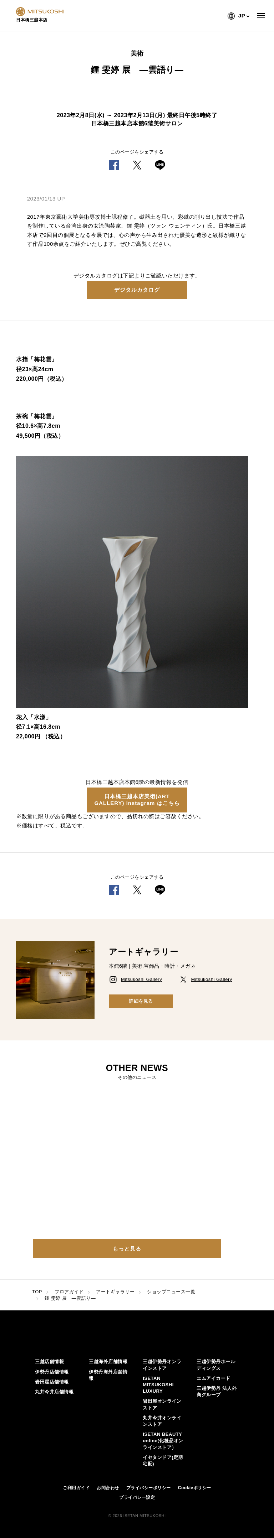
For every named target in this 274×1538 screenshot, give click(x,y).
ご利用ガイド (76, 1487)
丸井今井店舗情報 (54, 1391)
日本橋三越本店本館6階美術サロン (137, 123)
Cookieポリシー (194, 1487)
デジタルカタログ (137, 290)
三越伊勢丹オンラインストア (162, 1365)
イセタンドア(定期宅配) (163, 1460)
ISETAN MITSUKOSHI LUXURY (158, 1385)
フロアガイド (69, 1291)
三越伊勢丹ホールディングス (216, 1365)
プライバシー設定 (137, 1497)
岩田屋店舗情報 (52, 1381)
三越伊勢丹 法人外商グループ (217, 1391)
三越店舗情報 (49, 1361)
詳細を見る (141, 1001)
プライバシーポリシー (148, 1487)
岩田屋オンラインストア (162, 1404)
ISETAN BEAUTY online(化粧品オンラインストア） (163, 1441)
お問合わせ (108, 1487)
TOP (37, 1291)
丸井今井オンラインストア (162, 1421)
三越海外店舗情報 (108, 1361)
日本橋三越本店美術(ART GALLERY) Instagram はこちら (136, 799)
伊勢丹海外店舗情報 (108, 1375)
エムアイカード (213, 1378)
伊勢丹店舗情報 (52, 1372)
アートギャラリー (115, 1291)
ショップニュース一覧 (171, 1291)
